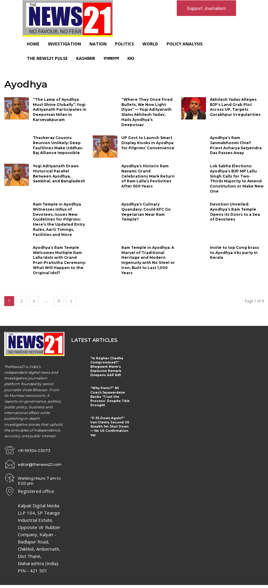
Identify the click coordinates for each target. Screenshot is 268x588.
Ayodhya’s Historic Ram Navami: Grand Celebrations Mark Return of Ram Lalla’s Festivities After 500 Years (148, 176)
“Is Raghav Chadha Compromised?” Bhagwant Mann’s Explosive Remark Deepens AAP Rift (106, 366)
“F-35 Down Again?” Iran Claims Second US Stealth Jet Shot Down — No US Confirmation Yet (108, 421)
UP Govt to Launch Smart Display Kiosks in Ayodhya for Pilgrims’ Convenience (147, 142)
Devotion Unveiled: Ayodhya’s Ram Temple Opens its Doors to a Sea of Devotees (235, 211)
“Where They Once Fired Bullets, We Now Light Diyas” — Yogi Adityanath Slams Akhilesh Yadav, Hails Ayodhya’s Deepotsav (146, 112)
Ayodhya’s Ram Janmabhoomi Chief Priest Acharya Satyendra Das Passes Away (236, 145)
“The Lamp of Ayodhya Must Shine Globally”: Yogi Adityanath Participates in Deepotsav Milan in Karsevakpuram (59, 109)
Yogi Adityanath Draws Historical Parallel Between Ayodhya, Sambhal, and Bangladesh (59, 173)
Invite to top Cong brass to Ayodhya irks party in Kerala (234, 252)
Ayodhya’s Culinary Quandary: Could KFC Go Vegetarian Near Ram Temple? (146, 211)
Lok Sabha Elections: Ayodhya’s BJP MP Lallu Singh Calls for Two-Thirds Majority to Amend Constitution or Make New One (236, 178)
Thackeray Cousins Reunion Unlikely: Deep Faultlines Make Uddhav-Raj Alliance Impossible (58, 145)
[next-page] (71, 301)
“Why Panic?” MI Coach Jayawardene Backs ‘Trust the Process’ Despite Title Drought (109, 394)
